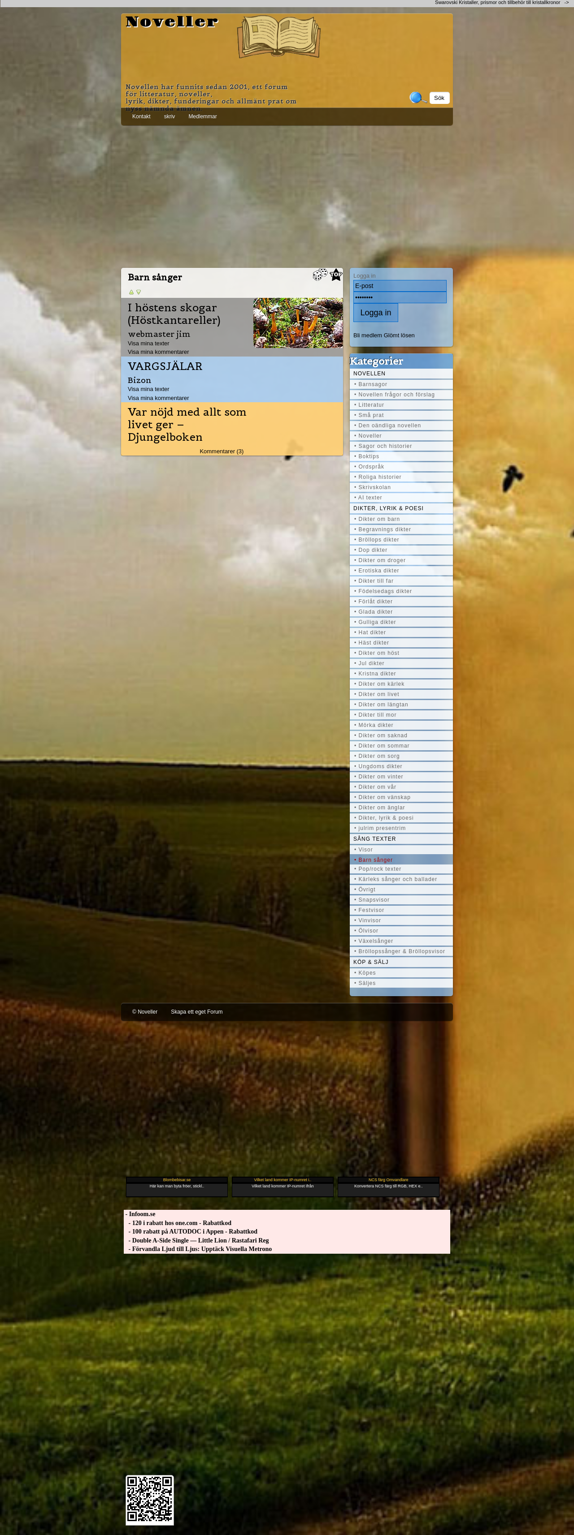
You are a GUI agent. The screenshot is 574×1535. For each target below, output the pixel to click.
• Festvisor (369, 910)
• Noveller (368, 436)
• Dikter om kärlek (379, 684)
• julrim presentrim (380, 828)
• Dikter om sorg (377, 756)
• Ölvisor (366, 931)
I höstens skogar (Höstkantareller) (174, 314)
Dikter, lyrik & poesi (388, 508)
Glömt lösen (399, 335)
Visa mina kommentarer (158, 351)
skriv (169, 116)
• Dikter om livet (377, 694)
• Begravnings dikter (382, 529)
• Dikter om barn (377, 519)
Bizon (140, 380)
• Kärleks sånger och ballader (395, 879)
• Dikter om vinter (379, 777)
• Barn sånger (373, 860)
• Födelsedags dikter (383, 591)
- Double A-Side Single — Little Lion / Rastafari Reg (196, 1240)
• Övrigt (365, 889)
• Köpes (365, 973)
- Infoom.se (139, 1214)
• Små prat (369, 415)
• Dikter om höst (377, 653)
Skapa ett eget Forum (196, 1012)
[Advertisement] (287, 195)
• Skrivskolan (372, 487)
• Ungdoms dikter (378, 766)
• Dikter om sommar (382, 746)
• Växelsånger (373, 941)
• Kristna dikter (375, 674)
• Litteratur (369, 405)
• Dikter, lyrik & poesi (384, 818)
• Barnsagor (370, 384)
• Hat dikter (370, 632)
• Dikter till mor (375, 715)
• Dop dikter (370, 550)
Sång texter (374, 839)
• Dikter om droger (380, 560)
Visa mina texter (149, 343)
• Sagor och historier (383, 446)
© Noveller (144, 1012)
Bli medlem (367, 335)
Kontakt (141, 116)
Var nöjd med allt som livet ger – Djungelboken (187, 424)
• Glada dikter (373, 612)
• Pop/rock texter (377, 869)
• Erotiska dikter (377, 571)
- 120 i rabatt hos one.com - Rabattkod (177, 1223)
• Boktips (366, 456)
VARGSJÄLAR (165, 366)
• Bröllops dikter (377, 540)
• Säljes (365, 983)
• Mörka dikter (374, 725)
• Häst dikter (371, 643)
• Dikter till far (374, 581)
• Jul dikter (369, 663)
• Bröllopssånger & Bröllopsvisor (399, 951)
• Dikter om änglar (379, 807)
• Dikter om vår (375, 787)
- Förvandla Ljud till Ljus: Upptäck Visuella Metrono (198, 1249)
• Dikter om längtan (381, 704)
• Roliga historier (378, 477)
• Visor (363, 850)
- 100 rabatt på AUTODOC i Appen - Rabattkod (190, 1231)
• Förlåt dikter (373, 601)
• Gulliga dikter (375, 622)
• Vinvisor (367, 920)
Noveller (172, 22)
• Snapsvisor (372, 900)
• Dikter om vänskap (382, 797)
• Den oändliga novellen (387, 425)
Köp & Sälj (370, 962)
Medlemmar (202, 116)
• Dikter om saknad (381, 735)
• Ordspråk (369, 467)
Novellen (369, 373)
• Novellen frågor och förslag (394, 394)
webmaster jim (159, 334)
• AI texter (368, 497)
